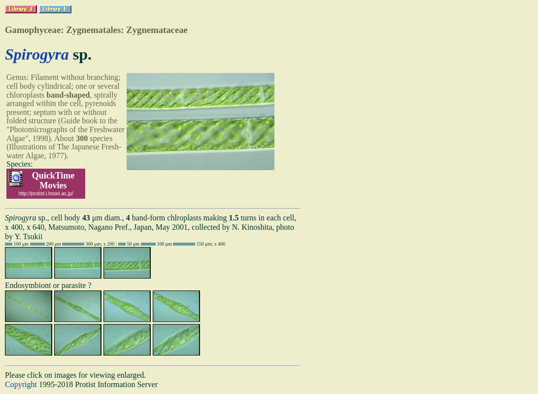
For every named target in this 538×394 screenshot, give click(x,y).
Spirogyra (37, 54)
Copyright (21, 384)
